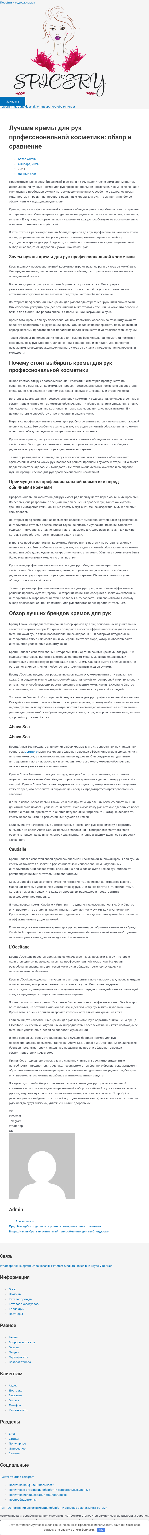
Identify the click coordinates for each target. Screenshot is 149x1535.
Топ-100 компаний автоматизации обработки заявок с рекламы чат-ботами (53, 1507)
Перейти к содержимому (17, 2)
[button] (74, 1111)
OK (101, 1529)
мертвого (31, 751)
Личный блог (27, 173)
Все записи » (24, 1221)
